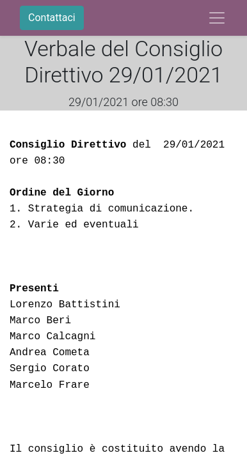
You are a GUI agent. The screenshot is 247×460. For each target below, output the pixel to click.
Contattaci (52, 18)
